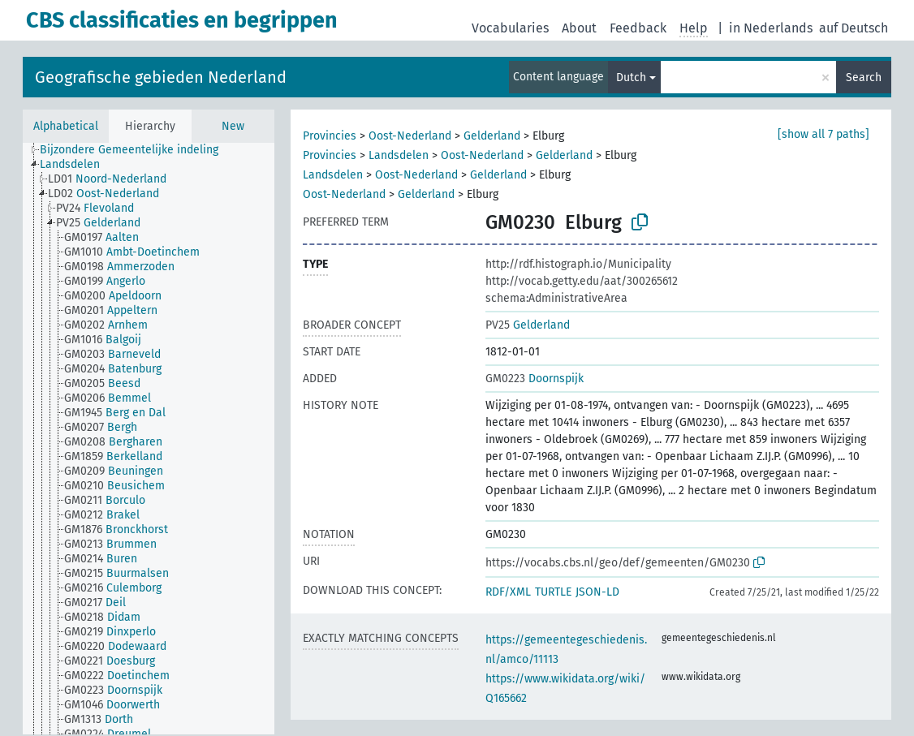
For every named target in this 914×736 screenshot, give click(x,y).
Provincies (329, 136)
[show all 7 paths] (823, 134)
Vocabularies (510, 28)
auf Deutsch (853, 28)
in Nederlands (771, 28)
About (579, 28)
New (233, 126)
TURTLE (553, 592)
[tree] (148, 438)
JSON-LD (597, 592)
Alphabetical (65, 126)
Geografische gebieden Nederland (161, 77)
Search (864, 77)
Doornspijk (534, 378)
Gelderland (491, 136)
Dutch (631, 77)
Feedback (638, 28)
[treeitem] (136, 150)
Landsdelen (399, 155)
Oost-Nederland (410, 136)
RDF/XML (508, 592)
